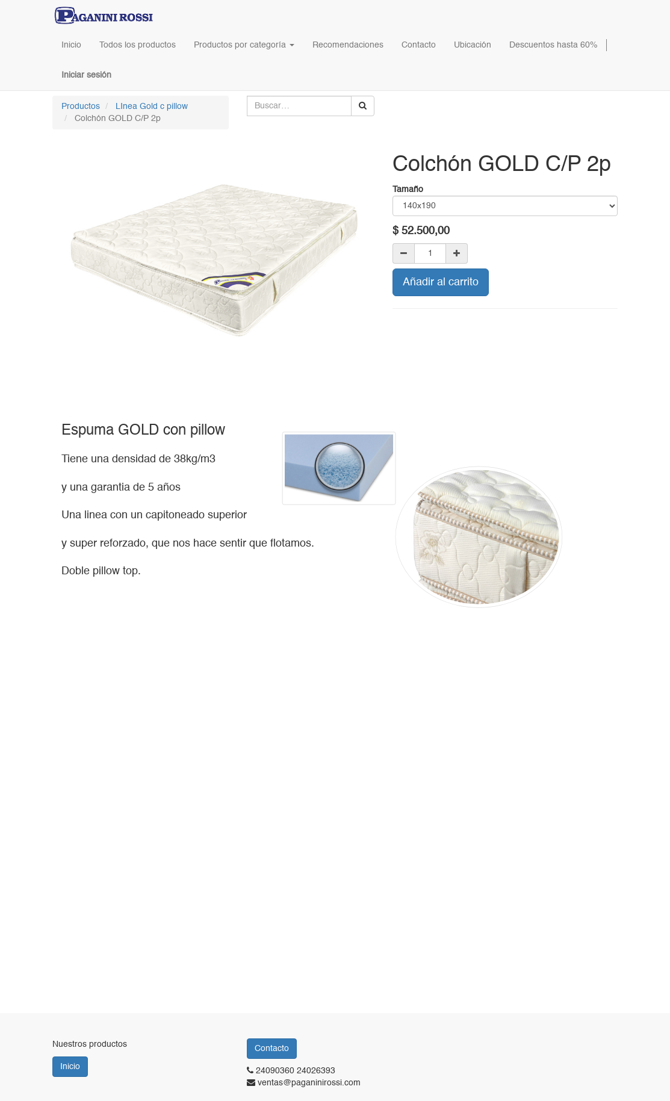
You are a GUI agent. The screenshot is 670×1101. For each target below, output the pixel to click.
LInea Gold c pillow (152, 106)
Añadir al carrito (441, 282)
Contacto (272, 1048)
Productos (80, 106)
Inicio (70, 1066)
